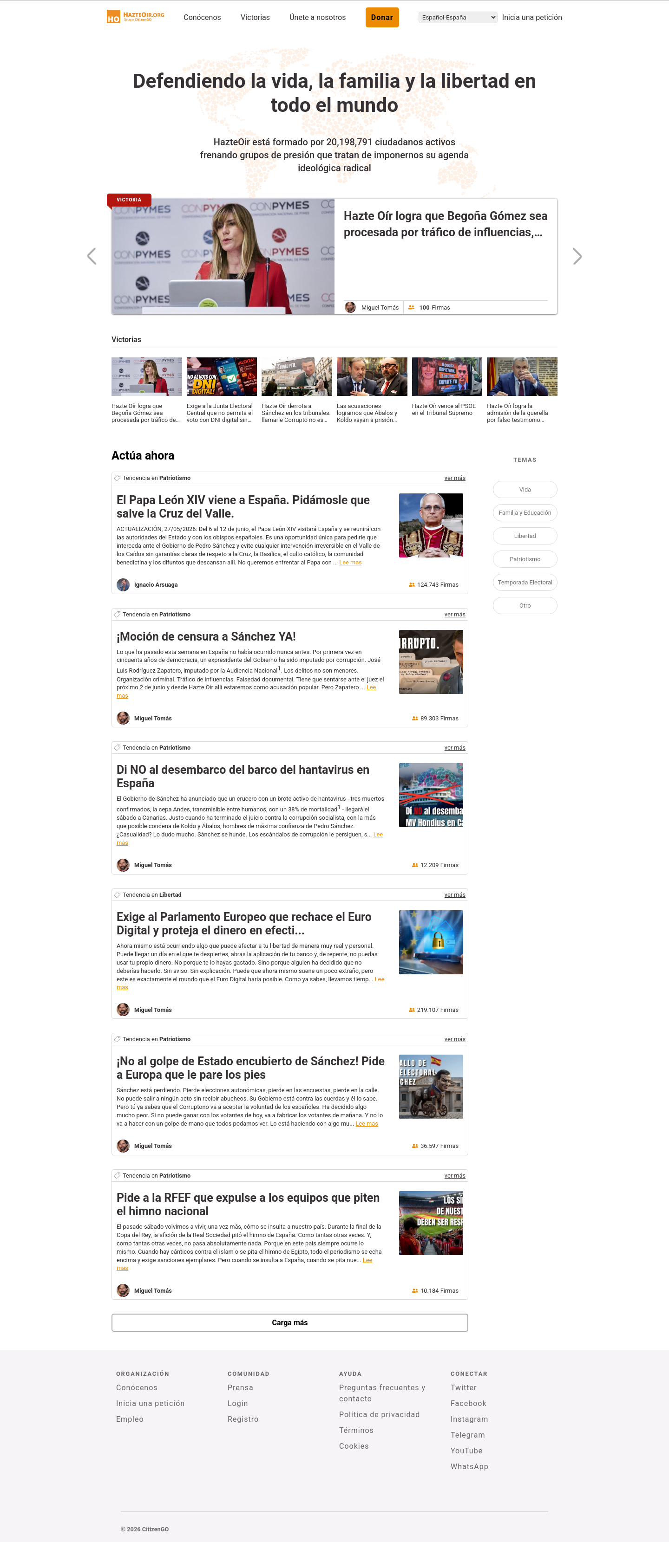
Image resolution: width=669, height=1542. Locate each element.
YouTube (467, 1450)
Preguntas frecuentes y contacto (382, 1393)
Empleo (130, 1419)
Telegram (468, 1435)
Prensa (241, 1387)
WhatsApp (470, 1466)
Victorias (255, 17)
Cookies (354, 1446)
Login (238, 1403)
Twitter (464, 1387)
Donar (382, 17)
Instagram (469, 1419)
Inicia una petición (532, 17)
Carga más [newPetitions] (290, 1322)
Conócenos (202, 17)
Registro (243, 1419)
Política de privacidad (379, 1414)
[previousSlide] (95, 256)
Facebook (468, 1403)
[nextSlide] (573, 256)
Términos (356, 1430)
